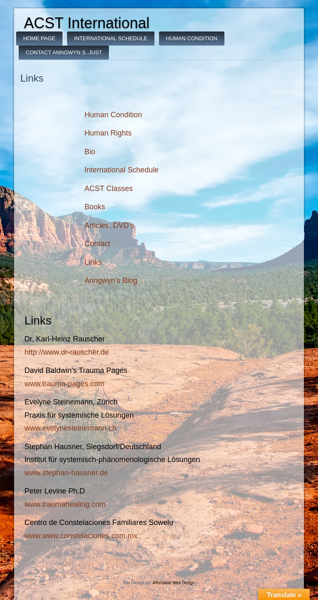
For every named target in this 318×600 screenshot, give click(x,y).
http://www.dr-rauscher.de (66, 352)
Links (93, 262)
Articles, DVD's (109, 225)
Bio (89, 152)
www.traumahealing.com (65, 504)
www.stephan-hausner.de (66, 473)
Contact (97, 244)
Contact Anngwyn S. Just (64, 52)
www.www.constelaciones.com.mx (80, 536)
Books (94, 207)
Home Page (39, 38)
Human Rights (108, 133)
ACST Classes (108, 188)
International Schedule (110, 38)
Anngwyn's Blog (110, 280)
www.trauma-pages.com (64, 384)
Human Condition (191, 38)
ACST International (87, 23)
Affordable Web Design (173, 583)
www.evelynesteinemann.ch (70, 428)
